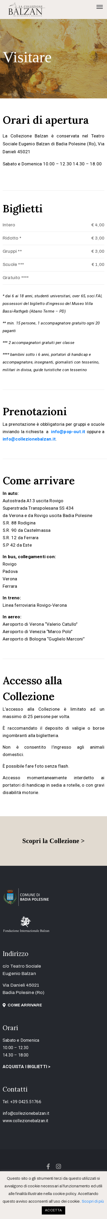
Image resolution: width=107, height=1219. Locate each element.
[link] (68, 431)
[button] (22, 1005)
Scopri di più (93, 1201)
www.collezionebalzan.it (25, 1120)
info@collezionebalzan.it (26, 1113)
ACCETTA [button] (53, 1210)
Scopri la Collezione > (53, 840)
